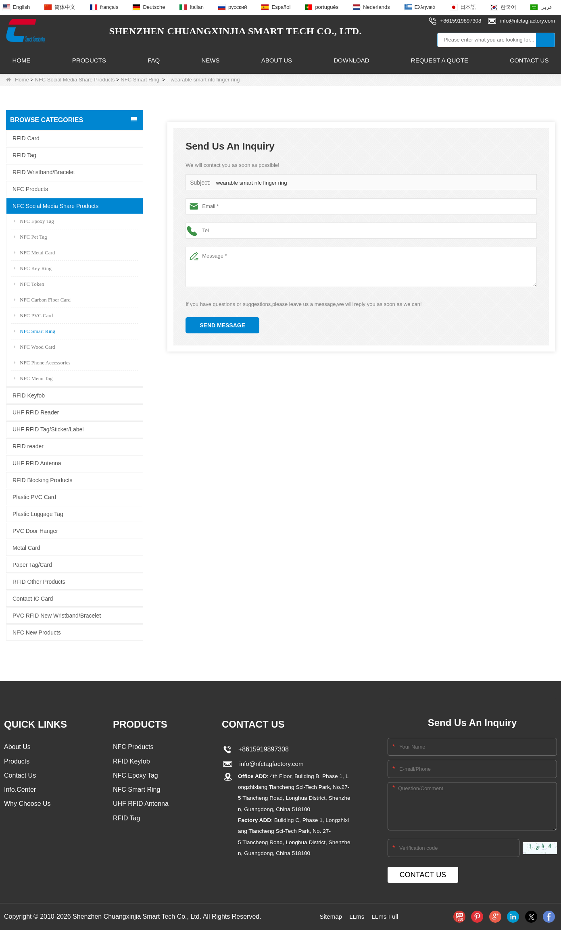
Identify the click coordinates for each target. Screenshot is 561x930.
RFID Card (26, 138)
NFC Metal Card (34, 252)
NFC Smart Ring (140, 80)
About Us (276, 60)
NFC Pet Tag (30, 236)
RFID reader (28, 446)
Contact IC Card (33, 598)
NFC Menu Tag (33, 378)
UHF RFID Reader (36, 412)
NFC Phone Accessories (42, 362)
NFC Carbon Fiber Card (42, 299)
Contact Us (529, 60)
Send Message (222, 325)
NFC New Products (37, 632)
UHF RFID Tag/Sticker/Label (48, 429)
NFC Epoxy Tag (34, 221)
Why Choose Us (27, 804)
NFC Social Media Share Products (75, 80)
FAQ (154, 60)
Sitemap (330, 916)
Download (351, 60)
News (210, 60)
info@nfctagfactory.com (270, 763)
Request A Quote (439, 60)
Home (22, 60)
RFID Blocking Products (43, 479)
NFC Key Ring (33, 268)
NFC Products (30, 188)
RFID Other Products (39, 581)
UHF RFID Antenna (37, 463)
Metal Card (26, 547)
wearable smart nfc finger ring (250, 183)
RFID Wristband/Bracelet (44, 172)
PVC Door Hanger (35, 530)
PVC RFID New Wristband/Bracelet (57, 615)
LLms (357, 916)
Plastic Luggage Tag (38, 513)
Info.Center (20, 790)
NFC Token (29, 284)
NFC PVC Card (33, 315)
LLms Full (386, 916)
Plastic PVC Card (34, 496)
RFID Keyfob (29, 395)
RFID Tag (24, 155)
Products (89, 60)
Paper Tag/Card (32, 564)
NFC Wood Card (34, 346)
